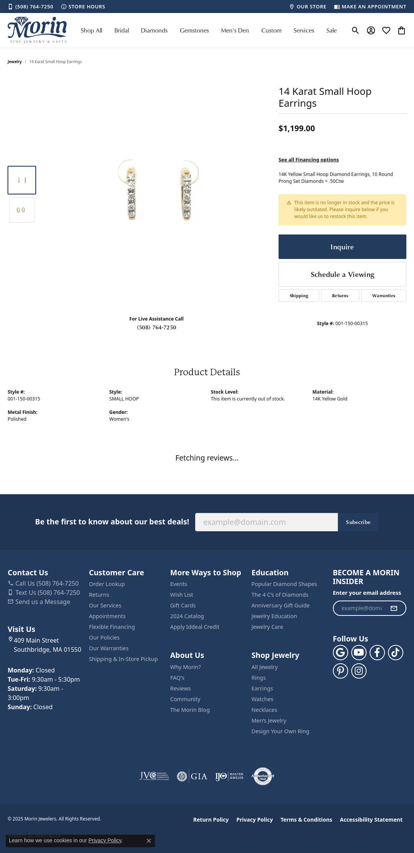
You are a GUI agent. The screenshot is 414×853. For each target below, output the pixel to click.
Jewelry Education (274, 616)
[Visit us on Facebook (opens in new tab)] (377, 652)
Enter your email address (367, 592)
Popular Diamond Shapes (284, 584)
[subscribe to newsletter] (394, 608)
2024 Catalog (187, 616)
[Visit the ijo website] (229, 776)
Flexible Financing (112, 626)
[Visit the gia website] (192, 776)
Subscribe (358, 522)
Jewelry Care (267, 626)
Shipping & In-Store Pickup (123, 659)
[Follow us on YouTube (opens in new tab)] (359, 652)
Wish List (181, 594)
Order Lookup (107, 584)
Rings (258, 677)
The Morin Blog (190, 709)
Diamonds (154, 30)
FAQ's (177, 677)
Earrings (262, 688)
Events (178, 584)
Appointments (107, 616)
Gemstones (194, 30)
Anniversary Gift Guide (280, 605)
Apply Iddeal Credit (195, 626)
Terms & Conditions (306, 819)
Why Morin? (185, 667)
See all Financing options (309, 159)
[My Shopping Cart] (401, 30)
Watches (262, 699)
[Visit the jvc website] (154, 776)
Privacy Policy (254, 819)
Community (185, 699)
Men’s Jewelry (268, 720)
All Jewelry (264, 667)
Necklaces (264, 709)
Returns (340, 295)
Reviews (180, 688)
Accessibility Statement (371, 819)
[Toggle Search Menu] (355, 30)
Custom (271, 30)
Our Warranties (108, 648)
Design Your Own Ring (280, 731)
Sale (331, 30)
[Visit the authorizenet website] (263, 776)
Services (303, 30)
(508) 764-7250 (156, 327)
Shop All (91, 30)
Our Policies (104, 637)
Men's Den (235, 30)
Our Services (105, 605)
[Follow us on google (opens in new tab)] (340, 652)
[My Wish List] (386, 30)
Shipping (299, 295)
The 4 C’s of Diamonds (279, 594)
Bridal (121, 30)
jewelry (15, 61)
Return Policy (211, 819)
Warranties (383, 295)
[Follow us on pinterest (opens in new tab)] (340, 671)
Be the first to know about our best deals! (112, 521)
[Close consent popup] (149, 840)
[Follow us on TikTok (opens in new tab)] (395, 652)
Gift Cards (183, 605)
